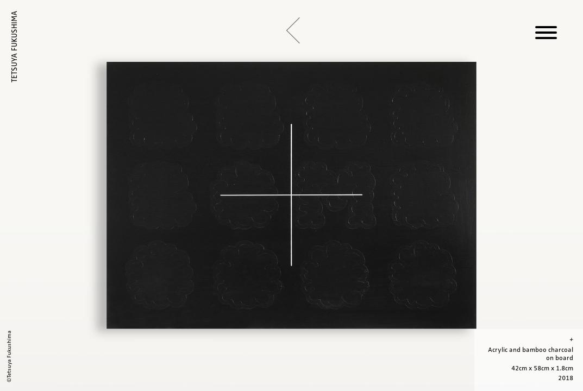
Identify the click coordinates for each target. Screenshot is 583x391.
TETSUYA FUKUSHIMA (14, 47)
